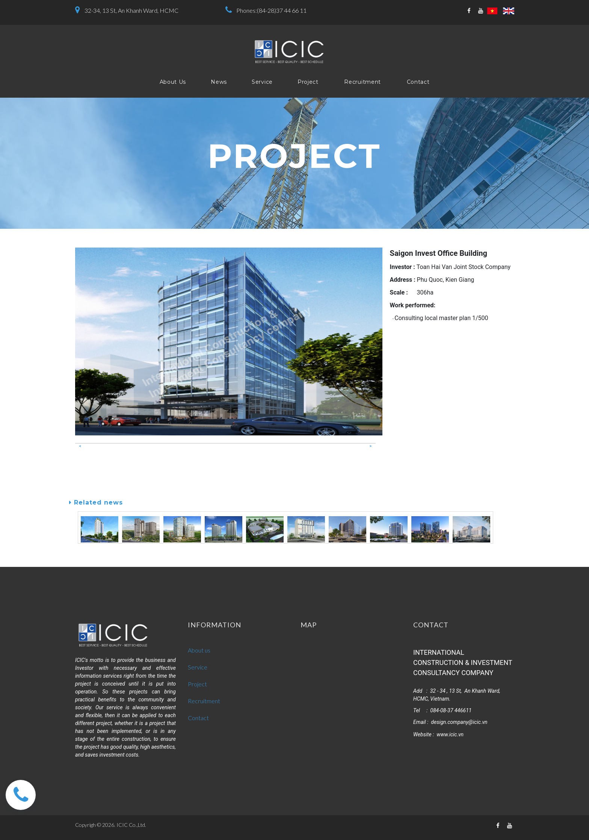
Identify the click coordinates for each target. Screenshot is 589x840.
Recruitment (362, 82)
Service (262, 82)
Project (308, 82)
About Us (173, 82)
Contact (418, 82)
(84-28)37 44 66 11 (282, 10)
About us (199, 650)
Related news (96, 502)
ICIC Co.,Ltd (130, 825)
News (219, 82)
